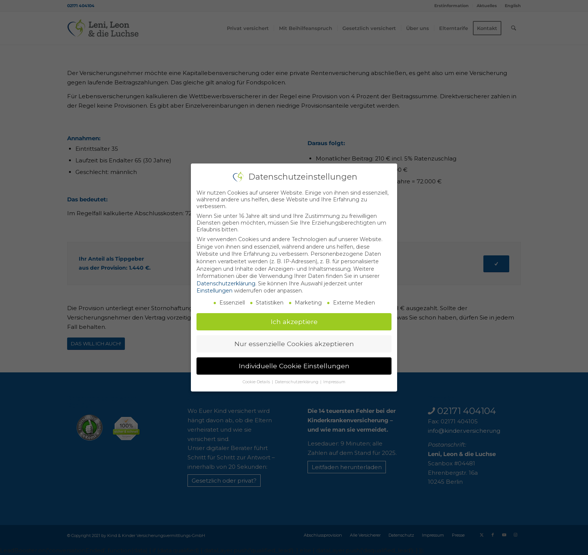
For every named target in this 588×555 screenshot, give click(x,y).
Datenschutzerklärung (225, 283)
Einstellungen (214, 290)
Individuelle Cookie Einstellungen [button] (294, 366)
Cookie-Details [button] (257, 382)
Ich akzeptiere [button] (294, 322)
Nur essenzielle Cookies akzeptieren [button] (294, 344)
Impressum (334, 382)
